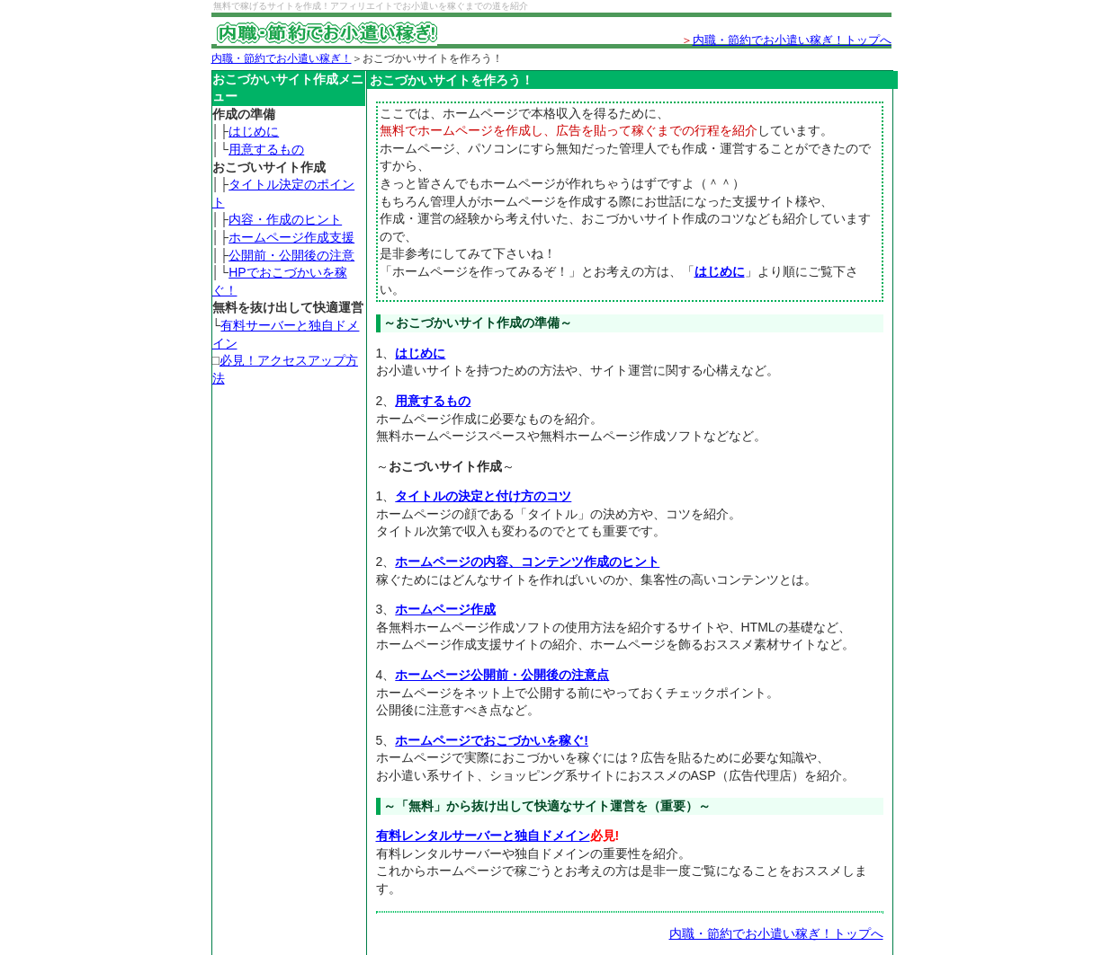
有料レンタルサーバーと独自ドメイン (483, 835)
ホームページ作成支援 (291, 237)
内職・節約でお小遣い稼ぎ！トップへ (792, 40)
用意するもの (266, 149)
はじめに (253, 131)
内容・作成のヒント (285, 219)
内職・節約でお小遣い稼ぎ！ (281, 58)
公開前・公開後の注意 (291, 255)
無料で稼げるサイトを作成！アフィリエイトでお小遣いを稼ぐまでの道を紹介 (370, 6)
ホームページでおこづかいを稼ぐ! (491, 740)
